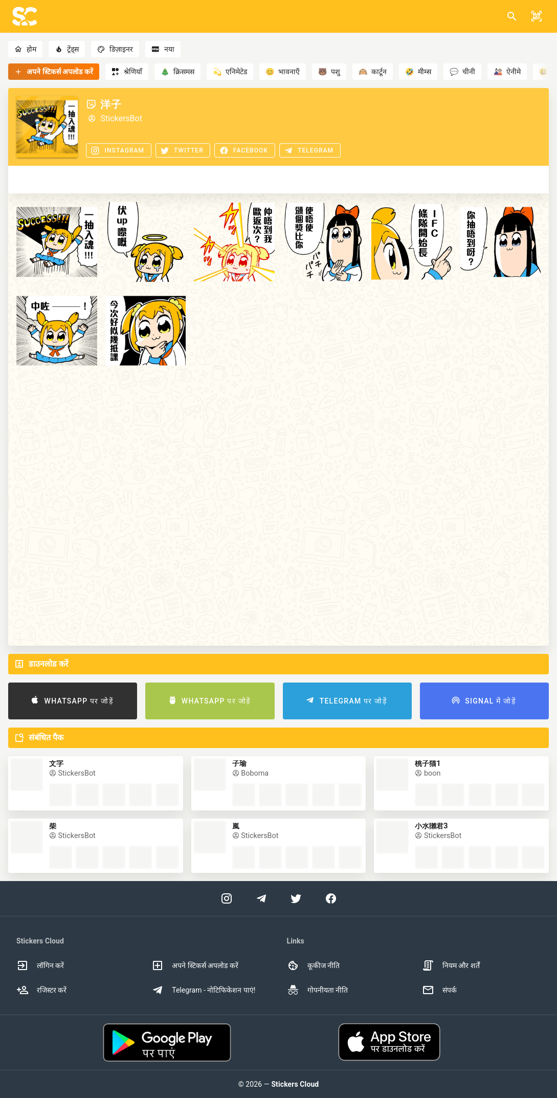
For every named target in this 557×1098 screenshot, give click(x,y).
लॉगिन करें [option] (40, 965)
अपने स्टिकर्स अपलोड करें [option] (194, 965)
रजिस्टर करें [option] (41, 990)
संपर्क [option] (439, 990)
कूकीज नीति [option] (313, 965)
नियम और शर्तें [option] (451, 965)
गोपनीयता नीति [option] (317, 990)
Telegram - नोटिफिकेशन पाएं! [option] (203, 990)
